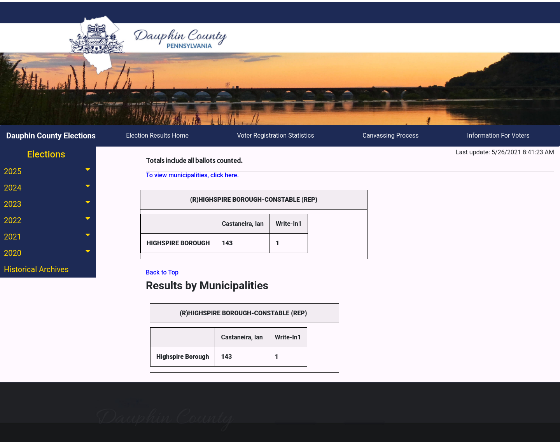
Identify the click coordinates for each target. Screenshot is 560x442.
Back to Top (162, 272)
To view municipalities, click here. (192, 175)
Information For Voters (498, 135)
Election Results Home (157, 135)
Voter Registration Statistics (275, 135)
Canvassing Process (390, 135)
